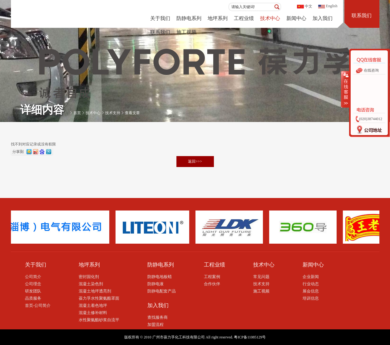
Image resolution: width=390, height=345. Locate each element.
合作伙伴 (212, 284)
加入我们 (323, 18)
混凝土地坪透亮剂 (95, 291)
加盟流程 (155, 324)
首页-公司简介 (38, 305)
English (332, 6)
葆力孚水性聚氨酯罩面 (99, 298)
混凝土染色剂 (91, 284)
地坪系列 (218, 18)
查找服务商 (157, 317)
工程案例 (212, 276)
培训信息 (311, 298)
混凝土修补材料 (93, 312)
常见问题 (261, 276)
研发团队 (33, 291)
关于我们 (160, 18)
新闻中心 (296, 18)
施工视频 (186, 32)
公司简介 (33, 276)
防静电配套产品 (161, 291)
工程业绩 (244, 18)
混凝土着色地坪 (93, 305)
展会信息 (311, 291)
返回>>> (195, 161)
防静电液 (155, 284)
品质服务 (33, 298)
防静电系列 (188, 18)
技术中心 (270, 18)
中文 (308, 6)
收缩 (345, 89)
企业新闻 (311, 276)
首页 (77, 113)
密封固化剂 (89, 276)
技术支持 (112, 113)
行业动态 (311, 284)
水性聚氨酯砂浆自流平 (99, 319)
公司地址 (367, 131)
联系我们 (160, 32)
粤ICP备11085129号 (250, 337)
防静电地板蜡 (159, 276)
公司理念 (33, 284)
